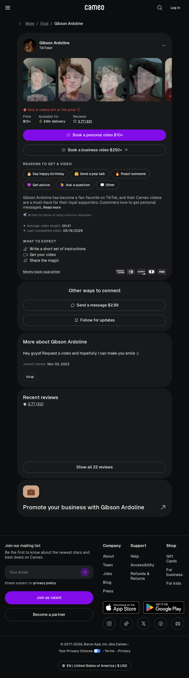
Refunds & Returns (140, 576)
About (108, 556)
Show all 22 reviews (94, 467)
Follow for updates (94, 320)
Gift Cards (171, 558)
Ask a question (75, 185)
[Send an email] (178, 623)
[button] (160, 7)
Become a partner (49, 614)
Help (135, 556)
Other (107, 185)
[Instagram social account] (109, 623)
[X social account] (143, 623)
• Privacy (123, 651)
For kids (173, 583)
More (29, 23)
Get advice (38, 185)
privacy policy (44, 583)
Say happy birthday (45, 173)
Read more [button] (52, 207)
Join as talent (49, 597)
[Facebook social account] (160, 623)
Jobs (107, 573)
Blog (107, 582)
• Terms (109, 651)
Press (108, 591)
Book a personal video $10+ (94, 135)
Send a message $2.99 (94, 305)
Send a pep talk (90, 173)
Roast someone (130, 173)
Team (108, 565)
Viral (44, 23)
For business (174, 572)
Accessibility (142, 565)
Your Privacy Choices (76, 651)
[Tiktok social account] (126, 623)
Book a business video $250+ (94, 150)
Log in (175, 7)
